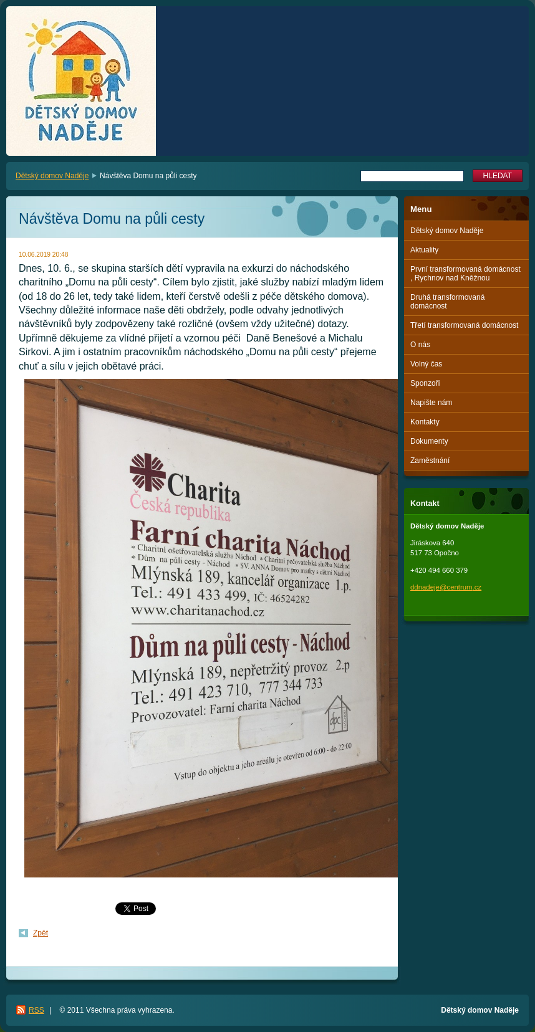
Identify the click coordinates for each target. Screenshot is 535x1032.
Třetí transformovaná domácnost (464, 325)
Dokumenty (429, 441)
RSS (36, 1010)
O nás (420, 344)
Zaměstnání (430, 460)
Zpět (40, 933)
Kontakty (425, 422)
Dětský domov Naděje (52, 175)
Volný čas (426, 364)
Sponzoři (425, 383)
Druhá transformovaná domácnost (447, 301)
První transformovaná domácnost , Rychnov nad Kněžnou (465, 273)
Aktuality (424, 250)
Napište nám (431, 402)
